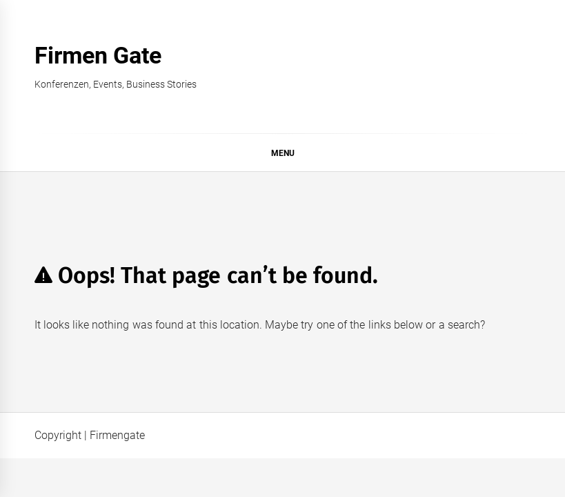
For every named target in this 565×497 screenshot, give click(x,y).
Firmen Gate (97, 55)
